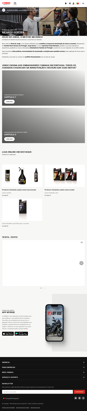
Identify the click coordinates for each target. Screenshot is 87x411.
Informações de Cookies (22, 407)
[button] (83, 3)
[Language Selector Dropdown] (77, 3)
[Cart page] (70, 3)
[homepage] (6, 3)
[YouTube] (75, 398)
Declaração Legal (35, 407)
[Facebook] (79, 398)
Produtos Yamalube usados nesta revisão (59, 190)
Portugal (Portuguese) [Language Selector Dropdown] (11, 398)
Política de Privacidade (8, 407)
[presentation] (43, 263)
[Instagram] (83, 398)
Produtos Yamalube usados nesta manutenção (19, 190)
